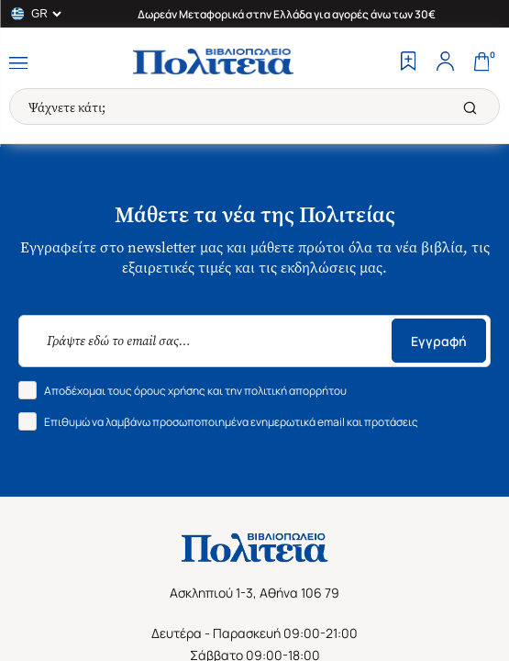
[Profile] (444, 63)
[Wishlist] (408, 63)
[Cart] (481, 63)
